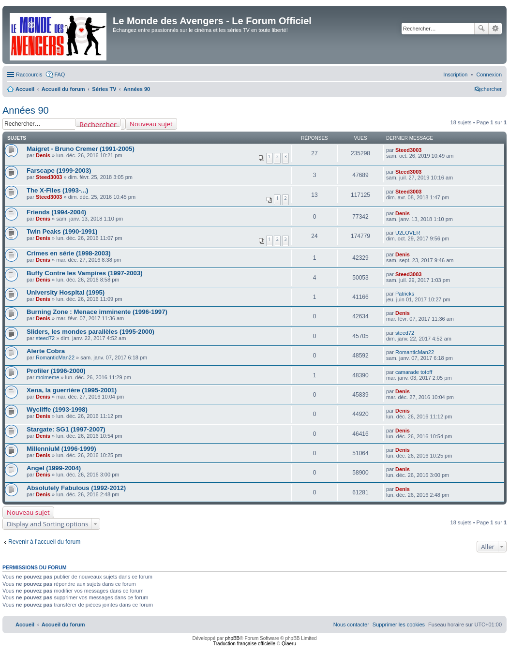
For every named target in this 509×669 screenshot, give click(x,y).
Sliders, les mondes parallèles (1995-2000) (90, 331)
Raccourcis (29, 74)
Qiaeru (289, 643)
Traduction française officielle (244, 643)
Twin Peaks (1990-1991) (62, 231)
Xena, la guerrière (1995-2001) (72, 390)
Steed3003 (408, 150)
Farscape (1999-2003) (59, 170)
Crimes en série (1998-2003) (69, 253)
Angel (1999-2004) (54, 468)
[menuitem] (489, 74)
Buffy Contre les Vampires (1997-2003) (85, 273)
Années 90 (25, 110)
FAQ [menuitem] (59, 74)
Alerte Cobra (46, 351)
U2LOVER (407, 233)
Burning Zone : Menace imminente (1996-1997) (97, 311)
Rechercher (481, 28)
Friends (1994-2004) (56, 212)
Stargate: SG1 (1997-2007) (66, 429)
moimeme (47, 377)
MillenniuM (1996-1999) (61, 448)
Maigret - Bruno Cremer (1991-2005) (81, 148)
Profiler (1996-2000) (56, 370)
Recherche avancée (495, 28)
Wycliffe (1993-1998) (57, 409)
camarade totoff (413, 372)
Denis (43, 155)
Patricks (404, 294)
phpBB (232, 638)
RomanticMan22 (55, 357)
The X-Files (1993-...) (58, 190)
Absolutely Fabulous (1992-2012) (76, 487)
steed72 (45, 338)
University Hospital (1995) (66, 292)
